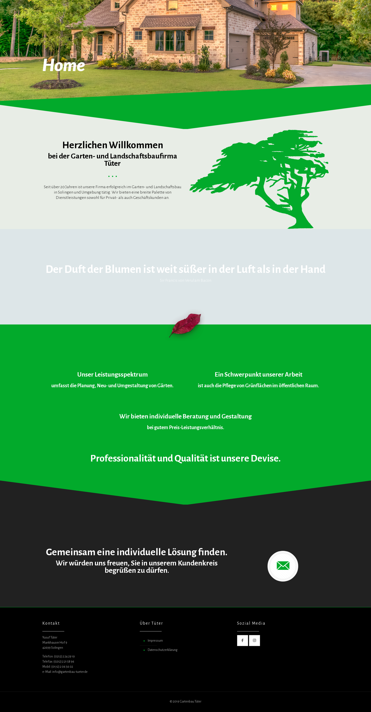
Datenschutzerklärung (162, 650)
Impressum (155, 640)
